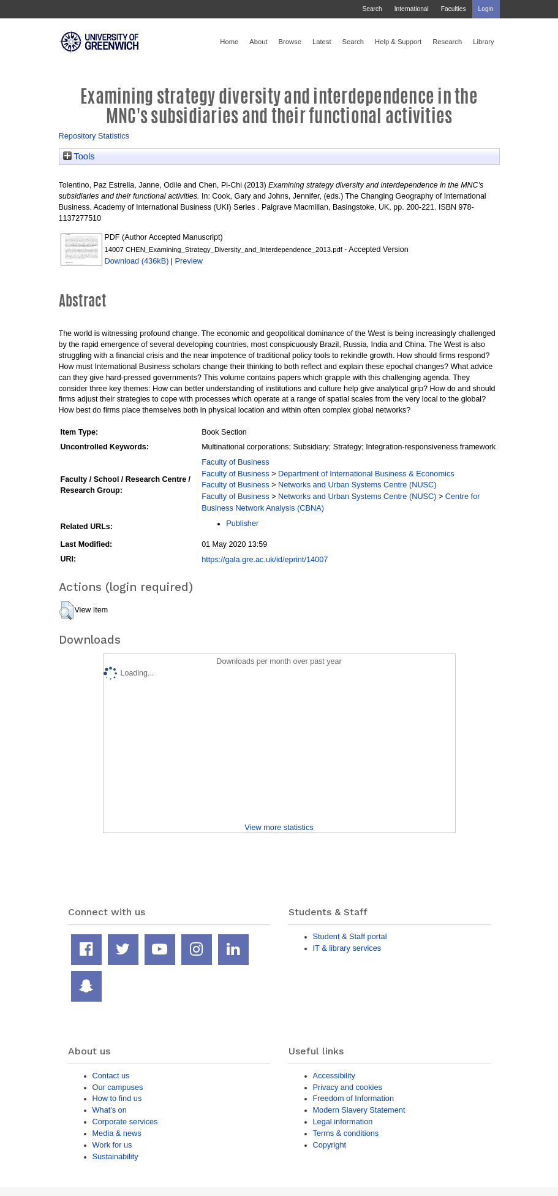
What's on (109, 1109)
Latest (321, 41)
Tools (79, 156)
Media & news (116, 1133)
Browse (290, 41)
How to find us (117, 1098)
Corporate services (125, 1121)
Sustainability (115, 1156)
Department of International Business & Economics (366, 473)
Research (447, 41)
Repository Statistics (94, 135)
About (258, 41)
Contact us (111, 1075)
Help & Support (398, 41)
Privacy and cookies (347, 1087)
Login (486, 9)
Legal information (343, 1121)
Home (229, 41)
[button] (66, 610)
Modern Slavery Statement (359, 1109)
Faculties (453, 9)
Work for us (112, 1144)
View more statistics (278, 827)
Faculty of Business (236, 462)
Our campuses (117, 1087)
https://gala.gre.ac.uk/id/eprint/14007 (265, 559)
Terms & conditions (346, 1133)
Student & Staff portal (350, 936)
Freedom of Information (353, 1098)
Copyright (330, 1144)
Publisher (242, 523)
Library (483, 41)
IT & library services (347, 948)
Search (372, 9)
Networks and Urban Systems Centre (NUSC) (357, 484)
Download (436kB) (137, 260)
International (411, 9)
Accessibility (334, 1075)
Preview (189, 260)
